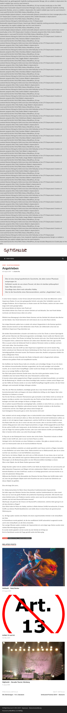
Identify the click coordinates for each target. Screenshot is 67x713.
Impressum (25, 708)
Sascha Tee (17, 271)
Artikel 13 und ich (8, 635)
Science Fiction (12, 538)
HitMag (20, 710)
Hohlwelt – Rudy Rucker (10, 588)
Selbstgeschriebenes (13, 265)
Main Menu (10, 258)
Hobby (4, 265)
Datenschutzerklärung (35, 708)
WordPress (12, 710)
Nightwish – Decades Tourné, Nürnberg (16, 682)
